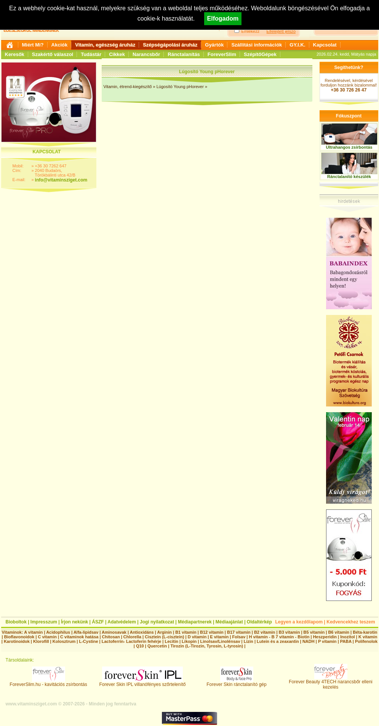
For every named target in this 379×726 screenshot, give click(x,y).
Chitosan (111, 636)
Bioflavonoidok (19, 636)
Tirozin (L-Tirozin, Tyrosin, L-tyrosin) (206, 646)
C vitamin (47, 636)
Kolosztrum (64, 641)
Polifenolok (366, 641)
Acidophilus (58, 632)
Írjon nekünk (74, 622)
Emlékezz (250, 31)
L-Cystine (88, 641)
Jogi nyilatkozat (157, 622)
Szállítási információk (256, 45)
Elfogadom (223, 18)
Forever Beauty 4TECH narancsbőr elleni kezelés (330, 682)
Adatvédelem (121, 622)
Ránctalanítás (184, 54)
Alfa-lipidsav (86, 632)
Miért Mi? (33, 45)
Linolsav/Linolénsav (220, 641)
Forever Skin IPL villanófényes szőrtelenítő (142, 682)
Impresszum (43, 622)
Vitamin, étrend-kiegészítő (128, 86)
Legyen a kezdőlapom (299, 622)
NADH (308, 641)
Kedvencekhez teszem (350, 622)
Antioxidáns (142, 632)
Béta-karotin (365, 632)
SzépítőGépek (260, 54)
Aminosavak (114, 632)
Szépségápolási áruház (170, 45)
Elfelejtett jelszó (281, 31)
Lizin (248, 641)
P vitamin (328, 641)
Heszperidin (325, 636)
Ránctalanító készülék (349, 176)
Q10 (140, 646)
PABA (346, 641)
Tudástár (91, 54)
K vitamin (367, 636)
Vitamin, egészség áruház (105, 45)
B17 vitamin (239, 632)
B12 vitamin (212, 632)
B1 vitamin (186, 632)
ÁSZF (98, 622)
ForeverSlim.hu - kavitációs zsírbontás (48, 682)
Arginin (164, 632)
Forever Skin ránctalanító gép (236, 682)
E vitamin (219, 636)
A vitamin (33, 632)
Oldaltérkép (259, 622)
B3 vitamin (289, 632)
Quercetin (157, 646)
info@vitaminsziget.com (61, 180)
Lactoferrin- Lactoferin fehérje (131, 641)
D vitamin (197, 636)
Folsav (238, 636)
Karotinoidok (17, 641)
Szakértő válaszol (52, 54)
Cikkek (117, 54)
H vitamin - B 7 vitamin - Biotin (279, 636)
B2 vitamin (264, 632)
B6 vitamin (338, 632)
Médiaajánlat (229, 622)
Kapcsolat (325, 45)
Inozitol (347, 636)
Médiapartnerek (195, 622)
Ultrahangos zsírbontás (349, 147)
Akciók (59, 45)
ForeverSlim (222, 54)
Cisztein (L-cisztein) (164, 636)
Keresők (14, 54)
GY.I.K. (297, 45)
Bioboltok (16, 622)
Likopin (189, 641)
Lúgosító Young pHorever (181, 86)
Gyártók (214, 45)
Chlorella (132, 636)
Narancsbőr (146, 54)
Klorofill (41, 641)
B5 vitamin (314, 632)
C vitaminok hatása (79, 636)
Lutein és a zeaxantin (278, 641)
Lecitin (171, 641)
